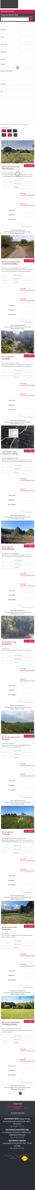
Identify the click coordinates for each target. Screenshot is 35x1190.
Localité (3, 59)
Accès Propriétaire (13, 1158)
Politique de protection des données (22, 1155)
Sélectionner (17, 183)
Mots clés (3, 84)
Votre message (11, 219)
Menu (32, 3)
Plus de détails (18, 180)
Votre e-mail (12, 210)
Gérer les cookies (10, 1156)
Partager (16, 187)
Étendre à (3, 64)
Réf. (2, 91)
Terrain (4, 51)
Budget (2, 29)
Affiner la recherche (27, 3)
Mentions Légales (9, 1155)
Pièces (2, 37)
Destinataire (12, 214)
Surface (4, 44)
